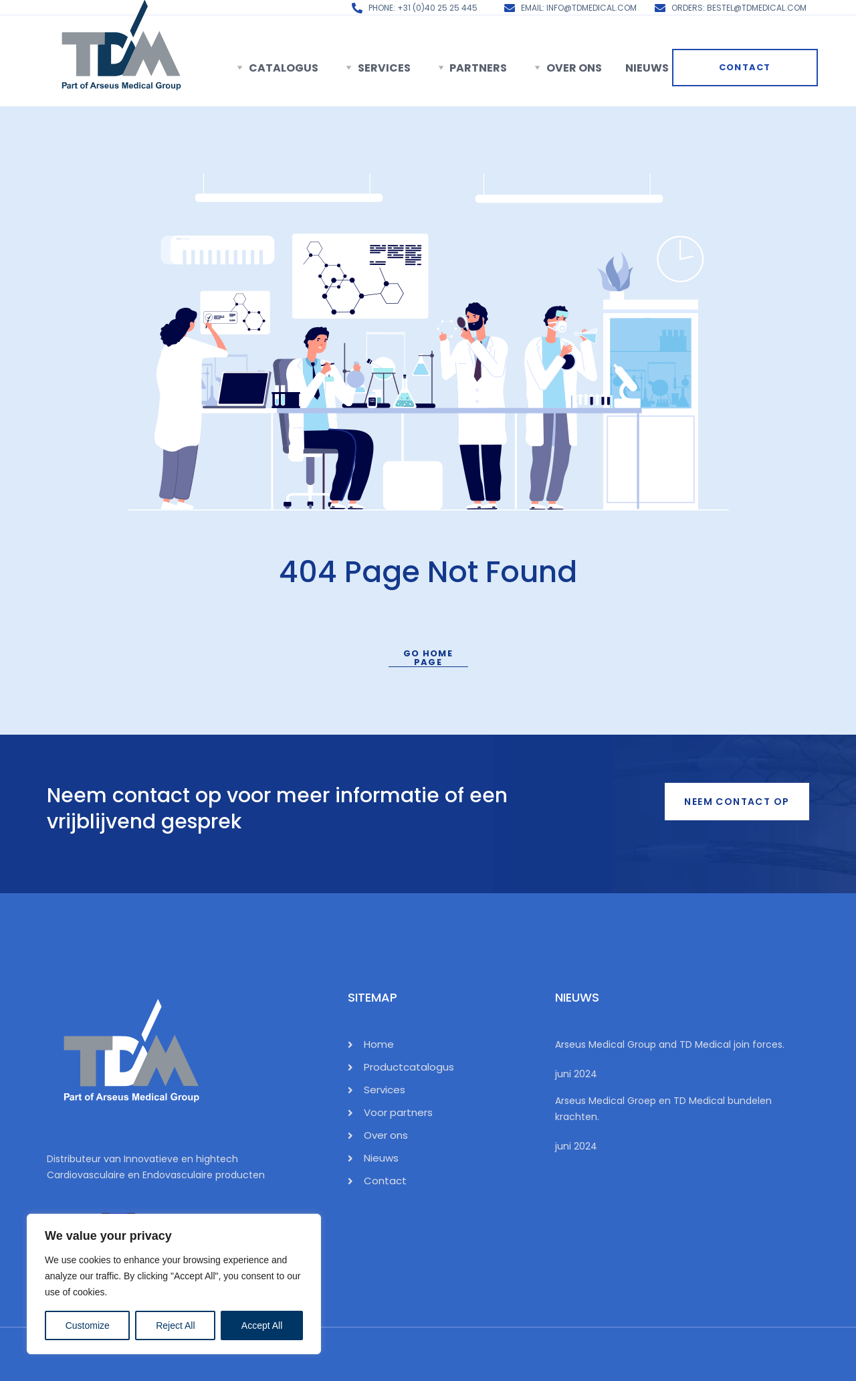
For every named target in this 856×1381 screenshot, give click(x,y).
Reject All (175, 1325)
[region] (174, 1284)
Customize (88, 1325)
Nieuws (647, 68)
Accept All (261, 1325)
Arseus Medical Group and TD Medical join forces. (669, 1044)
